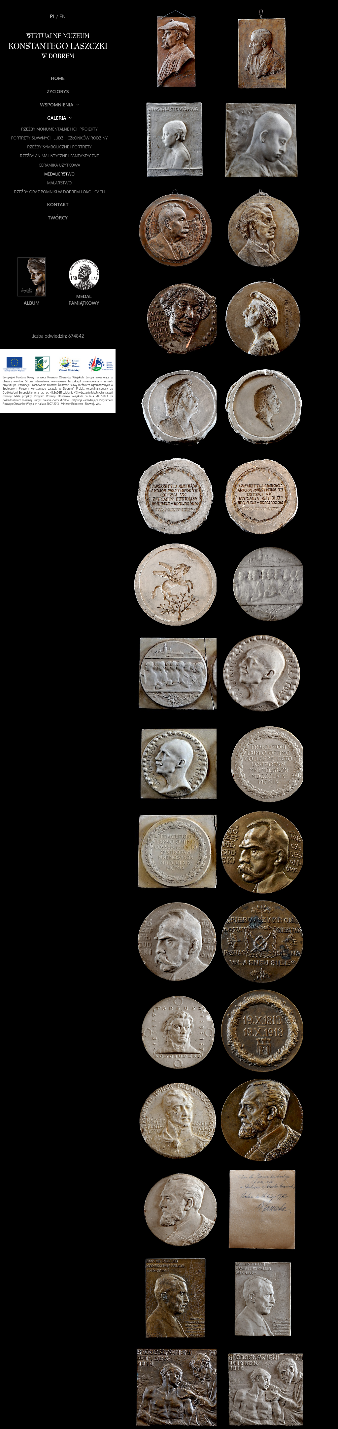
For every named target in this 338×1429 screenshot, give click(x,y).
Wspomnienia (59, 104)
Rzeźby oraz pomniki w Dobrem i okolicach (59, 191)
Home (58, 78)
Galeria (59, 118)
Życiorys (58, 91)
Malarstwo (59, 182)
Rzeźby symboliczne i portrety (59, 146)
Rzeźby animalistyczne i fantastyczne (59, 155)
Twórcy (58, 217)
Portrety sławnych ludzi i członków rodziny (59, 137)
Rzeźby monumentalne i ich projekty (59, 129)
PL (52, 16)
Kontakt (58, 204)
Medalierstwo (59, 174)
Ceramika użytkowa (59, 165)
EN (62, 16)
